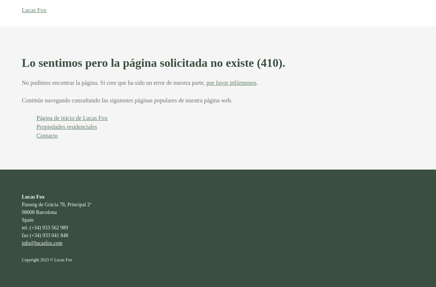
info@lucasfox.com (42, 243)
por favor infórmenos (232, 83)
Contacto (47, 135)
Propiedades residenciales (66, 127)
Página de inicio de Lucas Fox (71, 118)
